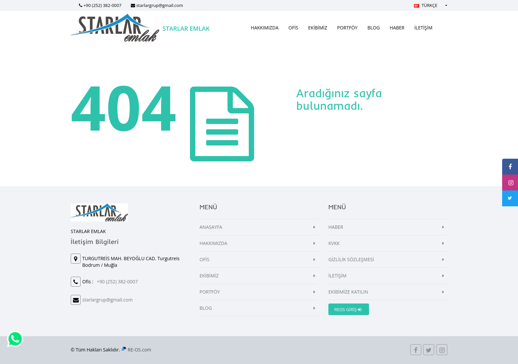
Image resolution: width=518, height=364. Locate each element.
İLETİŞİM (423, 27)
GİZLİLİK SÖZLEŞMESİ (351, 259)
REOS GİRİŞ (347, 309)
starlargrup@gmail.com (159, 5)
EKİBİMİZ (317, 27)
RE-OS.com (139, 349)
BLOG (373, 27)
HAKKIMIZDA (264, 27)
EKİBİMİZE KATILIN (348, 292)
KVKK (334, 243)
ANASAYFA (211, 227)
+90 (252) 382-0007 (102, 5)
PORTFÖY (347, 27)
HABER (397, 27)
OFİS (293, 27)
